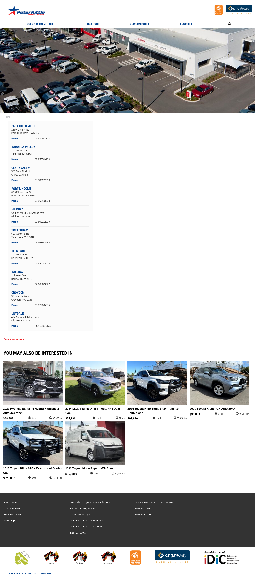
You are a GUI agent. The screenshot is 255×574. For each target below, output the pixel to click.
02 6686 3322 (42, 284)
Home (7, 117)
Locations (93, 24)
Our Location (11, 502)
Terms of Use (12, 508)
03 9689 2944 (42, 242)
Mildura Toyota (140, 508)
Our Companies (140, 24)
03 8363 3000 (42, 263)
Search (226, 23)
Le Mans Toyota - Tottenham (212, 502)
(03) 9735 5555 (43, 325)
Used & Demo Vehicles (41, 24)
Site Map (9, 520)
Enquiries (186, 24)
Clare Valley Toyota (79, 514)
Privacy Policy (12, 514)
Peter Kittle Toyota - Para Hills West (89, 502)
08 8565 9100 (42, 159)
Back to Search (14, 339)
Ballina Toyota (204, 514)
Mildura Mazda (140, 514)
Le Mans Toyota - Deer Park (212, 508)
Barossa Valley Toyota (81, 508)
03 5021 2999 (42, 221)
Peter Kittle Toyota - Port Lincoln (151, 502)
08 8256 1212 (42, 138)
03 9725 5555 (42, 305)
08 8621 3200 (42, 200)
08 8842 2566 (42, 180)
